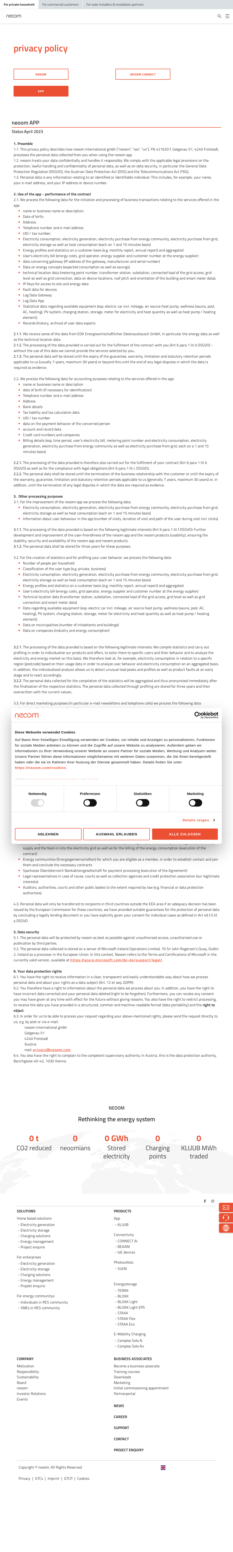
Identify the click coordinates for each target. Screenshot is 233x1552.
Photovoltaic (124, 1262)
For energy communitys (35, 1296)
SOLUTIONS (26, 1211)
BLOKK (123, 1296)
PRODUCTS (122, 1211)
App (117, 1218)
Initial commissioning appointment (141, 1388)
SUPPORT (121, 1427)
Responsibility (28, 1371)
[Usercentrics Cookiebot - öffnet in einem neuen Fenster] (197, 715)
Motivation (25, 1366)
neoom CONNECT (143, 74)
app (41, 91)
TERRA (123, 1290)
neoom (22, 1388)
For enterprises (29, 1257)
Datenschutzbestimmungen (53, 779)
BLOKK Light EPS (131, 1307)
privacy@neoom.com (52, 1050)
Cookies (83, 1478)
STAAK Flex (126, 1318)
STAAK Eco (126, 1324)
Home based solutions (34, 1218)
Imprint (53, 1478)
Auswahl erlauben (116, 834)
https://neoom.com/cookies (40, 767)
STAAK (123, 1313)
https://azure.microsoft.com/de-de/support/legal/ (116, 960)
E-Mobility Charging (130, 1334)
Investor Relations (31, 1393)
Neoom (41, 74)
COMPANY (25, 1359)
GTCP (68, 1478)
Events (22, 1399)
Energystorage (125, 1284)
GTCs (39, 1478)
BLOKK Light (128, 1301)
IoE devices (126, 1252)
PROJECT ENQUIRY (129, 1450)
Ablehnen (48, 834)
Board (21, 1382)
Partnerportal (124, 1393)
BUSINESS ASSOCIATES (133, 1359)
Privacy (24, 1478)
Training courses (127, 1371)
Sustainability (28, 1377)
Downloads (122, 1377)
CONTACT (121, 1439)
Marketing (122, 1382)
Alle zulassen (185, 834)
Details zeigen (196, 820)
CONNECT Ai (128, 1241)
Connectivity (124, 1234)
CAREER (120, 1416)
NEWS (119, 1405)
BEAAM (124, 1246)
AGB (91, 779)
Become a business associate (137, 1366)
